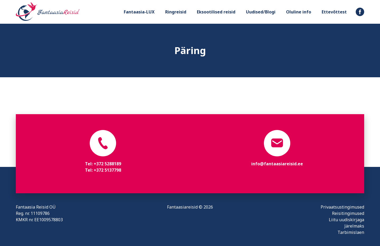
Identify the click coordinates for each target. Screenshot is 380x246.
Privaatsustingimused (342, 207)
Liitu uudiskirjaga (346, 220)
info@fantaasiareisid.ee (277, 164)
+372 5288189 (107, 164)
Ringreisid (175, 12)
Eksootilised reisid (216, 12)
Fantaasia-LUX (139, 12)
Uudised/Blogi (261, 12)
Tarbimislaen (351, 232)
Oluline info (298, 12)
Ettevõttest (334, 12)
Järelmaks (354, 226)
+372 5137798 (107, 170)
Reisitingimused (348, 213)
